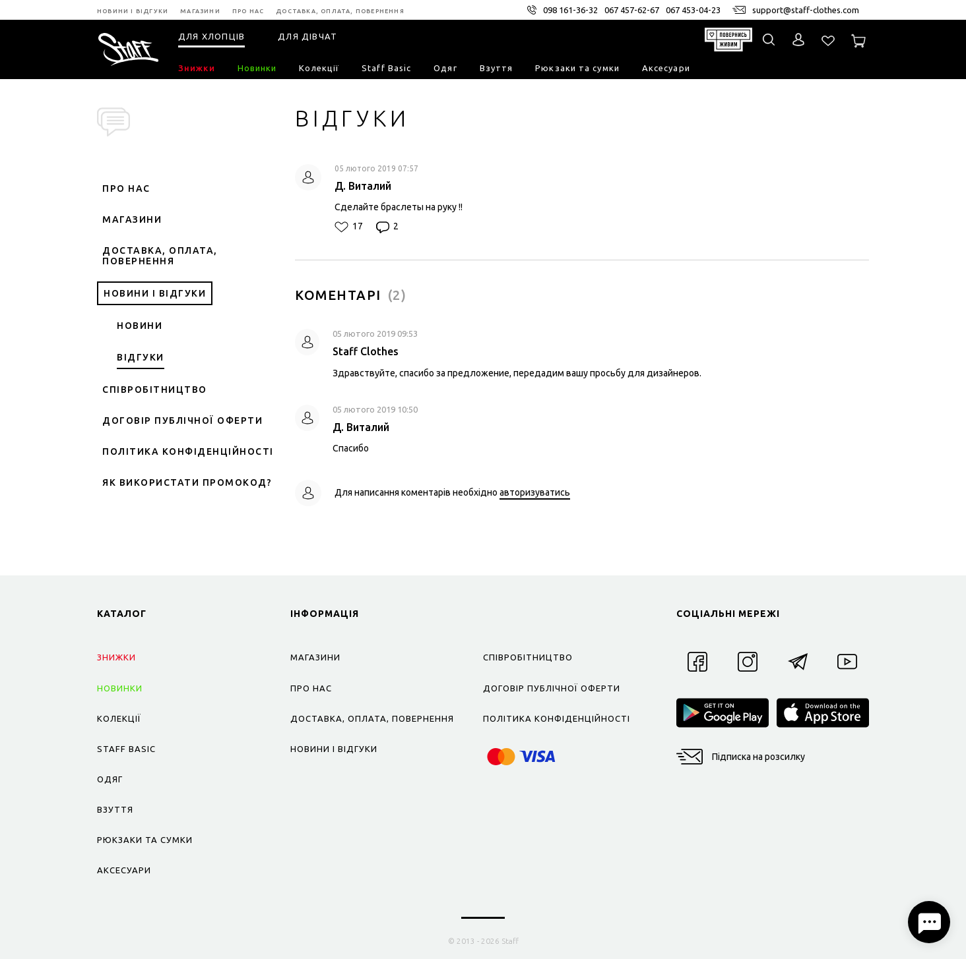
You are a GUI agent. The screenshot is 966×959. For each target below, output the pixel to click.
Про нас (126, 188)
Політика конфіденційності (188, 451)
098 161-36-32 (570, 10)
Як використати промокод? (187, 482)
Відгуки (140, 357)
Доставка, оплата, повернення (160, 255)
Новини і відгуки (155, 293)
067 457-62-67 (631, 10)
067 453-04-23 (693, 10)
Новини (139, 325)
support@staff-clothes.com (805, 10)
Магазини (132, 219)
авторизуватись (534, 492)
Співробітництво (154, 389)
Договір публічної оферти (182, 420)
